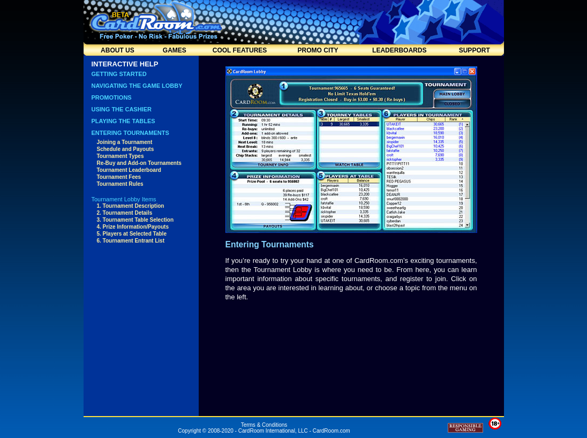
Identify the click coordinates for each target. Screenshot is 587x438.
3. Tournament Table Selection (135, 220)
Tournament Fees (119, 177)
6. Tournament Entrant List (131, 241)
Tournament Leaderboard (129, 170)
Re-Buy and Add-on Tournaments (139, 163)
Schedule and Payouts (125, 149)
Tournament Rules (120, 184)
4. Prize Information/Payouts (133, 227)
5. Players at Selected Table (132, 234)
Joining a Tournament (125, 142)
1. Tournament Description (130, 206)
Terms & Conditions (264, 425)
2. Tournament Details (125, 213)
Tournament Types (120, 156)
